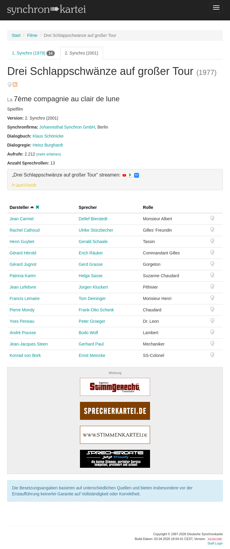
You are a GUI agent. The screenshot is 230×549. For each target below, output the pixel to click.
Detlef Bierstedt (93, 218)
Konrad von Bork (25, 355)
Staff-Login (215, 543)
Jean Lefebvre (23, 287)
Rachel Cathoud (25, 230)
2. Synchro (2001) (81, 53)
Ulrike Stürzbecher (96, 230)
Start (16, 35)
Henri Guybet (22, 241)
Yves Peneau (22, 321)
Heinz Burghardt (48, 145)
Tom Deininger (92, 298)
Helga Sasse (90, 275)
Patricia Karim (23, 275)
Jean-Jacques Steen (29, 344)
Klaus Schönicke (48, 136)
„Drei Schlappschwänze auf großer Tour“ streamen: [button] (75, 175)
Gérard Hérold (23, 253)
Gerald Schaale (93, 241)
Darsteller (19, 207)
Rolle (148, 207)
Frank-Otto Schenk (96, 309)
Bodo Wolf (88, 332)
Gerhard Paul (91, 344)
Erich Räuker (91, 253)
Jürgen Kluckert (93, 287)
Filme (32, 35)
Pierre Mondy (22, 309)
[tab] (115, 179)
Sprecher (88, 207)
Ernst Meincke (92, 355)
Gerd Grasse (91, 264)
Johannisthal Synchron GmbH (67, 127)
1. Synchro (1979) (33, 53)
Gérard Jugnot (23, 264)
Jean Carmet (22, 218)
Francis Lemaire (25, 298)
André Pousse (23, 332)
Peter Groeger (92, 321)
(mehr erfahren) (48, 154)
